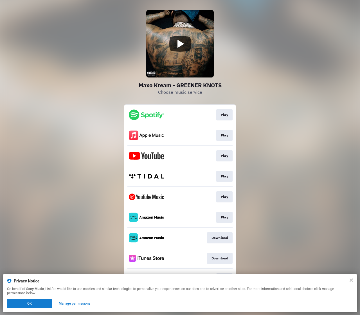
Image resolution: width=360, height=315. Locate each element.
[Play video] (180, 44)
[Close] (351, 280)
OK (29, 303)
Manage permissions (75, 303)
